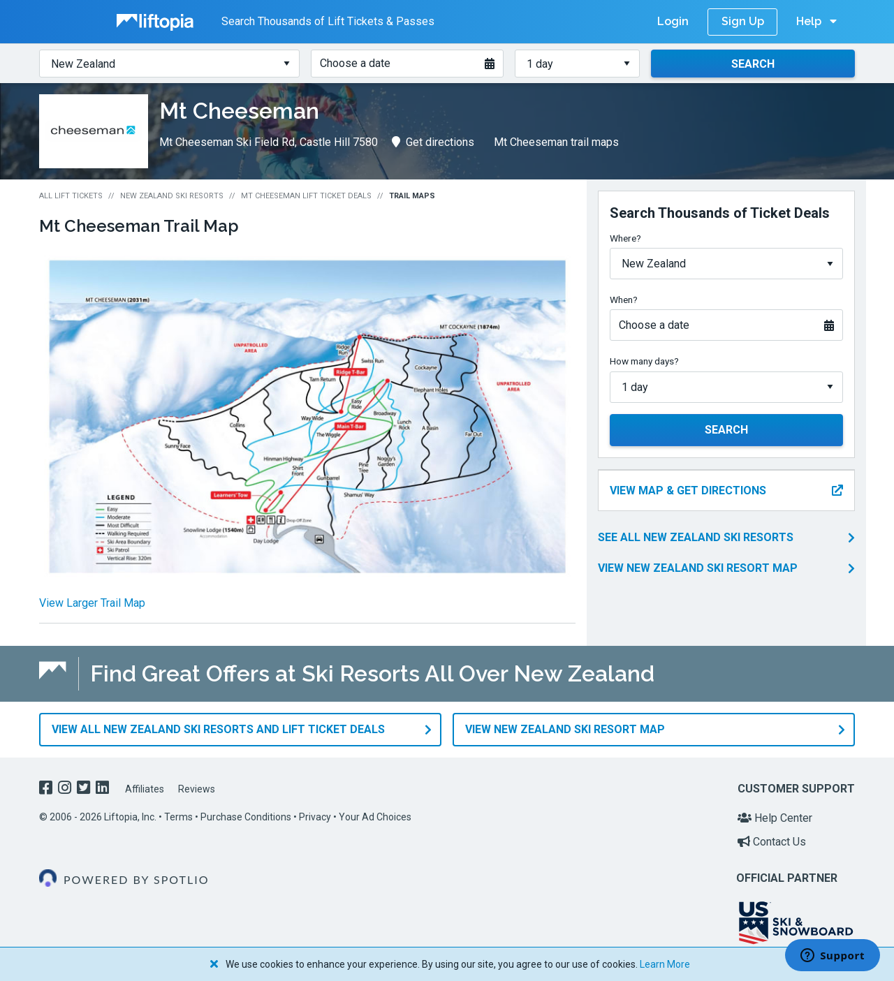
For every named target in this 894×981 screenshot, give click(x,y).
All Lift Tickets (71, 195)
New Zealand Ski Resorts (172, 195)
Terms (178, 817)
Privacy (315, 817)
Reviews (196, 789)
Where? (625, 238)
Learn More (665, 964)
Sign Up (742, 21)
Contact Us (772, 841)
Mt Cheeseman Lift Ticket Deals (306, 195)
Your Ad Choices (375, 817)
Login (673, 21)
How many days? (644, 361)
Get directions (433, 142)
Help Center (775, 818)
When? (624, 299)
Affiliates (144, 789)
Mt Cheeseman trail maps (556, 142)
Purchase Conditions (245, 817)
